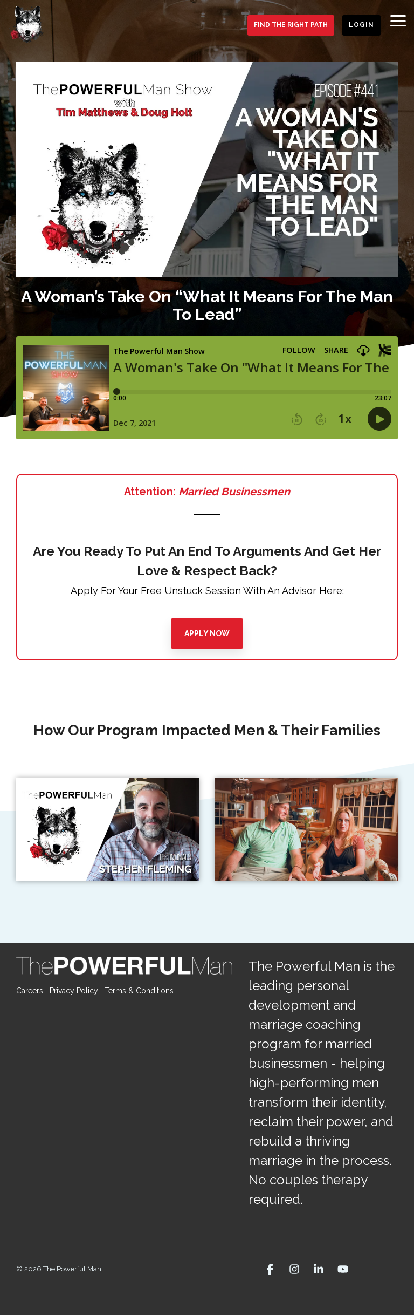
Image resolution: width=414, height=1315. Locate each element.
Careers (29, 990)
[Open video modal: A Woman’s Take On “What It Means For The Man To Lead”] (207, 169)
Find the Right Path (291, 25)
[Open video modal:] (107, 829)
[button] (398, 20)
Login (361, 25)
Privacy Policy (74, 990)
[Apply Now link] (207, 633)
